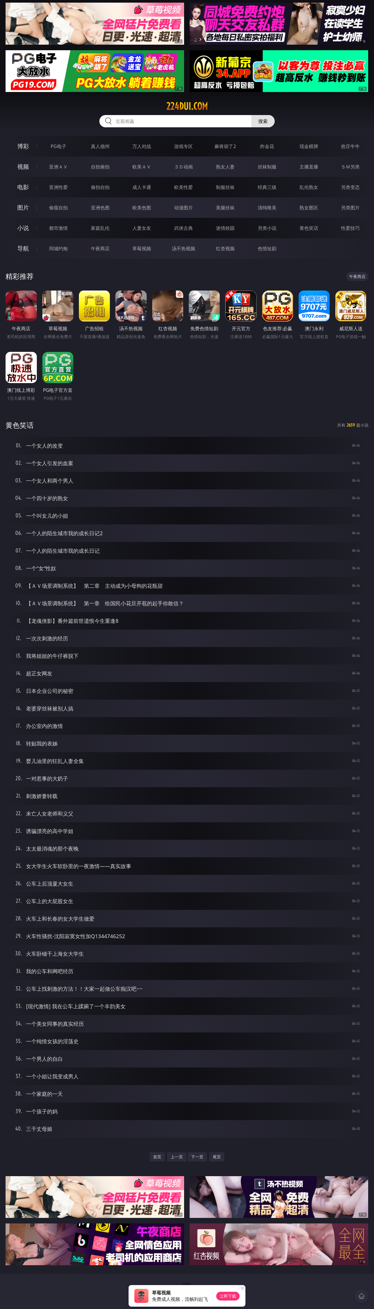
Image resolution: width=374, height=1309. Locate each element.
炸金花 (267, 146)
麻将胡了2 (225, 146)
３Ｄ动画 (183, 167)
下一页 (197, 1157)
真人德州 (100, 146)
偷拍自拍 (100, 187)
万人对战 (141, 146)
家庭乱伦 (100, 228)
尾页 (217, 1157)
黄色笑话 (308, 228)
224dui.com (187, 106)
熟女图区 (308, 207)
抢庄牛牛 (350, 146)
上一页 (177, 1157)
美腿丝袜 (225, 207)
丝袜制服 (267, 167)
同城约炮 (58, 248)
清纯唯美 (267, 207)
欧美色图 (141, 207)
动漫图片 (183, 207)
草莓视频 (141, 248)
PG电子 (58, 146)
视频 (23, 167)
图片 (23, 207)
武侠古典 (183, 228)
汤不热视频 (183, 248)
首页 (157, 1157)
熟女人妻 (225, 167)
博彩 (23, 146)
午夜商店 (100, 248)
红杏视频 (225, 248)
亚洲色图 (100, 207)
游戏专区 (183, 146)
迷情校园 (225, 228)
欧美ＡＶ (141, 167)
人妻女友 (141, 228)
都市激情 (58, 228)
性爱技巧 (350, 228)
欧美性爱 (183, 187)
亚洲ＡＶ (58, 167)
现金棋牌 (308, 146)
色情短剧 (267, 248)
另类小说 (267, 228)
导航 (23, 248)
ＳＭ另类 (350, 167)
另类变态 (350, 187)
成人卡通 (141, 187)
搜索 (263, 121)
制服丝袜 (225, 187)
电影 (23, 187)
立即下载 (228, 1296)
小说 (23, 228)
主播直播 (308, 167)
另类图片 (350, 207)
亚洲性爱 (58, 187)
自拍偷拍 (100, 167)
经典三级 (267, 187)
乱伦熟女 (308, 187)
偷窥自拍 (58, 207)
